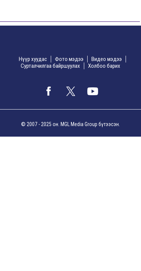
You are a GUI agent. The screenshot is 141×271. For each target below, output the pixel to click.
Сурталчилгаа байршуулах (50, 65)
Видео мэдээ (106, 59)
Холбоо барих (104, 65)
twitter (71, 91)
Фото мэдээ (69, 59)
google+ (93, 91)
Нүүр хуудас (33, 59)
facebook (48, 91)
